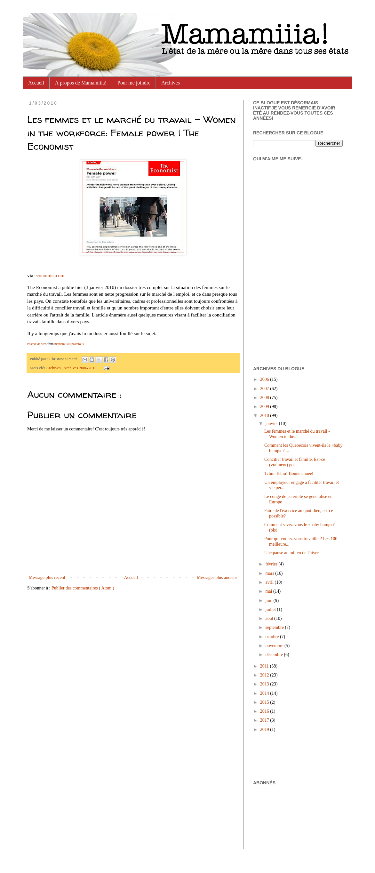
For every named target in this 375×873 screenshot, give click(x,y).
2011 (265, 666)
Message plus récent (47, 577)
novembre (274, 645)
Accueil (36, 82)
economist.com (50, 275)
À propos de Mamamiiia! (81, 82)
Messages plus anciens (217, 577)
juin (269, 600)
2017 (265, 720)
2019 (265, 729)
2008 (265, 397)
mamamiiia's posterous (69, 344)
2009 (265, 406)
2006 (265, 379)
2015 (265, 702)
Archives (170, 82)
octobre (272, 636)
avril (270, 582)
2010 (265, 415)
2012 (265, 675)
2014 (265, 693)
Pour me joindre (133, 82)
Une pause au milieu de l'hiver (291, 552)
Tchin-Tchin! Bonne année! (289, 473)
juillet (271, 609)
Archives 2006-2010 (80, 368)
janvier (272, 423)
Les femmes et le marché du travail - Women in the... (297, 434)
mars (270, 573)
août (269, 618)
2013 (265, 684)
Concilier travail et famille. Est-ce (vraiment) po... (294, 462)
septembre (275, 627)
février (271, 564)
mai (269, 591)
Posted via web (37, 344)
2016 (265, 711)
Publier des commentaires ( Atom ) (83, 588)
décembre (274, 654)
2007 (265, 388)
